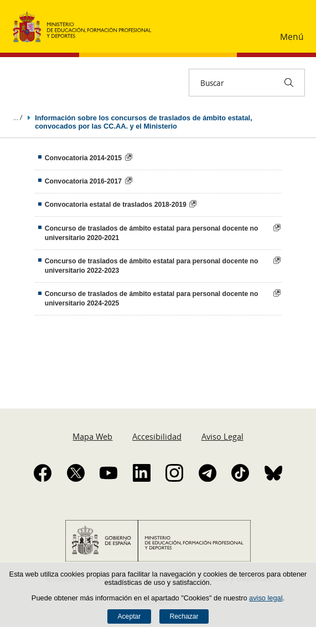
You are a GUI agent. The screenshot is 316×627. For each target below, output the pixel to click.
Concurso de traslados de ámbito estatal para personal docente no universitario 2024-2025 (151, 298)
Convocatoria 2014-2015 (83, 158)
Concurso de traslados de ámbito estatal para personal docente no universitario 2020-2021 (151, 233)
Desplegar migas (17, 117)
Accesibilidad (157, 436)
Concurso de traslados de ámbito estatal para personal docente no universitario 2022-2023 (151, 265)
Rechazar (184, 616)
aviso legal (265, 598)
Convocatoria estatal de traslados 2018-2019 (116, 204)
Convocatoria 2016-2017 (83, 181)
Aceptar (129, 616)
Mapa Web (92, 436)
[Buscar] (288, 82)
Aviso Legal (222, 436)
